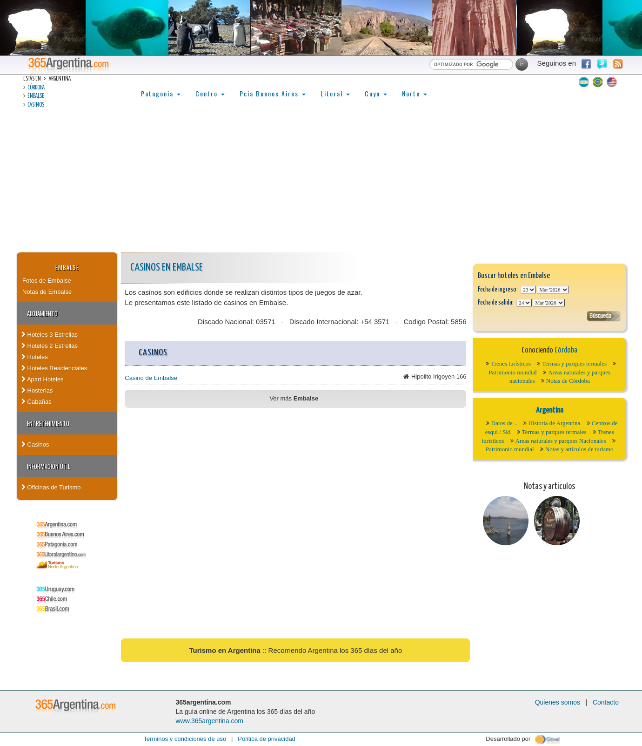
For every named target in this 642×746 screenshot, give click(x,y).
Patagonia (161, 93)
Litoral (335, 93)
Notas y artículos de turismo (579, 449)
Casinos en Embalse (166, 267)
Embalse (35, 96)
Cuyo (376, 93)
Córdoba (36, 88)
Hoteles (34, 356)
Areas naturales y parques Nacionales (560, 440)
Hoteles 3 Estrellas (49, 334)
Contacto (606, 702)
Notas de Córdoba (568, 380)
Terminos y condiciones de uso (184, 738)
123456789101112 (553, 289)
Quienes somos (557, 702)
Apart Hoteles (42, 379)
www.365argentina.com (210, 721)
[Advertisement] (321, 182)
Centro (210, 93)
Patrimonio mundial (512, 372)
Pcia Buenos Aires (273, 93)
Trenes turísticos (511, 363)
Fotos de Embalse (46, 280)
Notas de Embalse (47, 291)
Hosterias (37, 390)
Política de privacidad (266, 738)
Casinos (35, 105)
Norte (414, 93)
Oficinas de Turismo (51, 487)
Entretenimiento (48, 423)
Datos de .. (504, 423)
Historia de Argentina (554, 423)
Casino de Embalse (151, 377)
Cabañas (36, 401)
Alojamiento (42, 313)
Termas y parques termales (574, 363)
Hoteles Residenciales (54, 368)
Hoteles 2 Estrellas (49, 345)
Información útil (48, 466)
